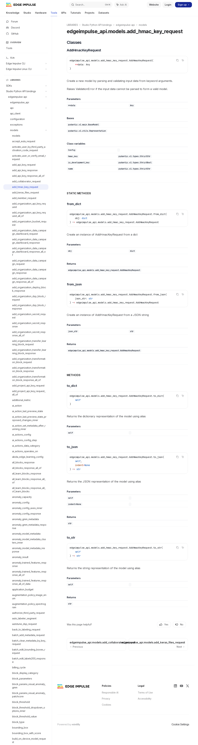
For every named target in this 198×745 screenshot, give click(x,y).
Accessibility (144, 698)
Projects (89, 13)
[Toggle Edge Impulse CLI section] (25, 63)
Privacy (106, 698)
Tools (54, 13)
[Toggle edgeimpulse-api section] (25, 97)
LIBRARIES (72, 24)
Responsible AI (110, 692)
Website (154, 4)
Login (168, 4)
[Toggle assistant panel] (121, 5)
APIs (63, 13)
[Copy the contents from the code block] (177, 60)
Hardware (41, 13)
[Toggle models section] (25, 130)
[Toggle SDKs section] (25, 85)
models (143, 24)
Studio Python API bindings (97, 24)
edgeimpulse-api (125, 24)
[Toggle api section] (25, 108)
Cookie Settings (180, 724)
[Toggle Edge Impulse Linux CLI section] (25, 69)
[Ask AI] (183, 60)
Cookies (106, 704)
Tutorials (75, 13)
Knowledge (12, 13)
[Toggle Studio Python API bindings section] (25, 91)
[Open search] (91, 5)
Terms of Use (145, 692)
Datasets (103, 13)
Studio (27, 13)
